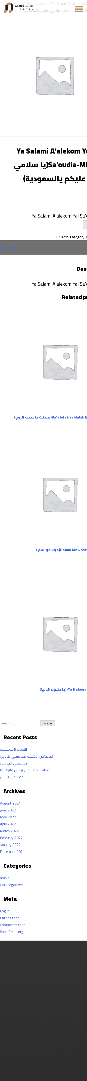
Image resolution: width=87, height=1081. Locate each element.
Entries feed (9, 917)
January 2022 (10, 844)
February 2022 (11, 837)
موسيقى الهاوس (13, 763)
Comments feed (12, 924)
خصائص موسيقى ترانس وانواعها (25, 770)
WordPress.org (11, 931)
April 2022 (8, 823)
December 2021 (12, 851)
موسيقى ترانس (12, 776)
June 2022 (8, 810)
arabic (4, 877)
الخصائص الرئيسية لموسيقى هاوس (26, 756)
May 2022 (8, 817)
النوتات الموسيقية (13, 749)
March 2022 (9, 830)
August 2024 (10, 803)
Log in (4, 910)
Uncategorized (11, 884)
